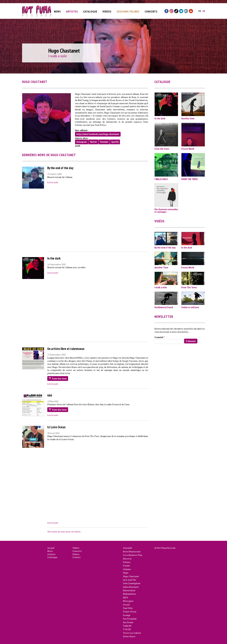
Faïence (127, 562)
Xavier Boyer (129, 636)
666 (49, 395)
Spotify (115, 141)
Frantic (126, 565)
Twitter (93, 141)
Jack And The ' (130, 579)
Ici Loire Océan (56, 427)
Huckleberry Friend (163, 307)
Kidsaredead (129, 590)
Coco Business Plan (132, 554)
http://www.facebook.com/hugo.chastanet (97, 134)
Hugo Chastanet (131, 576)
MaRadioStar (129, 593)
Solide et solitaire (190, 307)
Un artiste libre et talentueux (65, 349)
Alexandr (127, 547)
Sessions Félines (128, 10)
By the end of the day (60, 168)
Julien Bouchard (130, 586)
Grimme (127, 569)
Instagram (81, 141)
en (204, 10)
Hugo (125, 572)
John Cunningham (131, 583)
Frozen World (187, 148)
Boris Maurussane (132, 551)
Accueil (50, 547)
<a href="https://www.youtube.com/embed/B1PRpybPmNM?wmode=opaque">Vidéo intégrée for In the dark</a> (97, 308)
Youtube (104, 141)
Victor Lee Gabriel (132, 632)
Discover (127, 558)
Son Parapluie (130, 618)
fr (199, 10)
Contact (77, 557)
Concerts (151, 10)
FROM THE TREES (189, 179)
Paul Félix (128, 608)
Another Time (161, 267)
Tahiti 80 (127, 625)
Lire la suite (52, 182)
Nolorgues (128, 600)
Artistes (72, 10)
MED (125, 597)
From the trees (59, 378)
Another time (188, 118)
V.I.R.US (127, 629)
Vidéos (106, 10)
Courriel (159, 337)
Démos (76, 554)
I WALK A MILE (161, 179)
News (57, 10)
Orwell (126, 604)
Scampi (126, 615)
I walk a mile (57, 56)
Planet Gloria (129, 611)
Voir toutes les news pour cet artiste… (64, 531)
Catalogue (90, 10)
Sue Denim (128, 622)
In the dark (54, 258)
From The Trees (189, 287)
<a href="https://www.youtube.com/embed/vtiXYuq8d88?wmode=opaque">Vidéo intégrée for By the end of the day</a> (97, 218)
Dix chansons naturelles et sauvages (166, 210)
